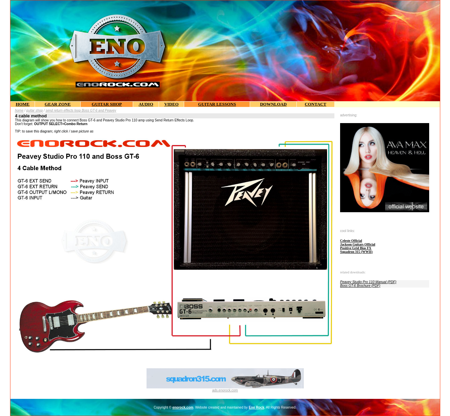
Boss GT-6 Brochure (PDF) (360, 286)
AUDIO (145, 104)
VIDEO (171, 104)
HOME (23, 104)
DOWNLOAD (273, 104)
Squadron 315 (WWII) (356, 252)
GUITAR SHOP (107, 104)
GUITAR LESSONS (217, 104)
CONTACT (315, 104)
